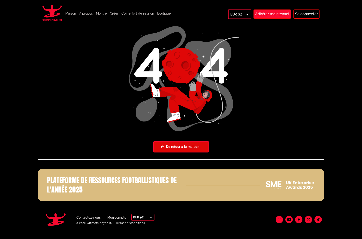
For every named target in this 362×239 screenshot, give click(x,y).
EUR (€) (236, 14)
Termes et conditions (130, 228)
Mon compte (116, 222)
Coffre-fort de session (137, 13)
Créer (114, 13)
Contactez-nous (88, 222)
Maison (70, 13)
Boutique (164, 13)
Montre (101, 13)
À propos (86, 13)
